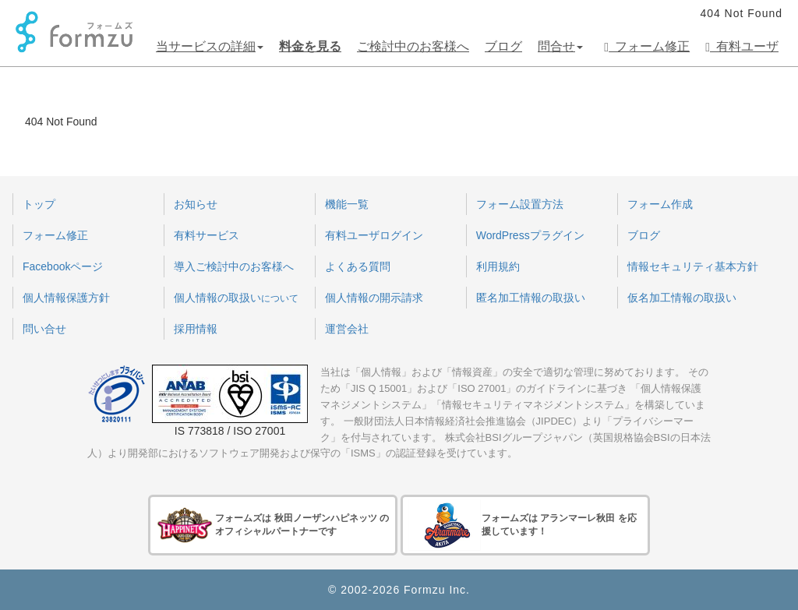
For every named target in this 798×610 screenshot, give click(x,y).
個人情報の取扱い (236, 297)
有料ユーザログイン (374, 235)
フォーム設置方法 (519, 204)
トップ (39, 204)
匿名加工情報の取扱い (530, 297)
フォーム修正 (647, 47)
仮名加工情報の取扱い (681, 297)
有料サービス (206, 235)
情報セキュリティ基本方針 (692, 266)
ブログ (503, 46)
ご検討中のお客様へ (413, 46)
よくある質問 (357, 266)
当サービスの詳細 (209, 46)
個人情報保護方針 (66, 297)
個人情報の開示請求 (374, 297)
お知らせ (195, 204)
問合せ (560, 46)
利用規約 (498, 266)
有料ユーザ (742, 47)
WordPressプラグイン (530, 235)
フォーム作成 (660, 204)
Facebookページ (63, 266)
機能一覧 (347, 204)
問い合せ (44, 329)
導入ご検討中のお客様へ (234, 266)
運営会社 (347, 329)
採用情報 (195, 329)
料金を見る (310, 46)
